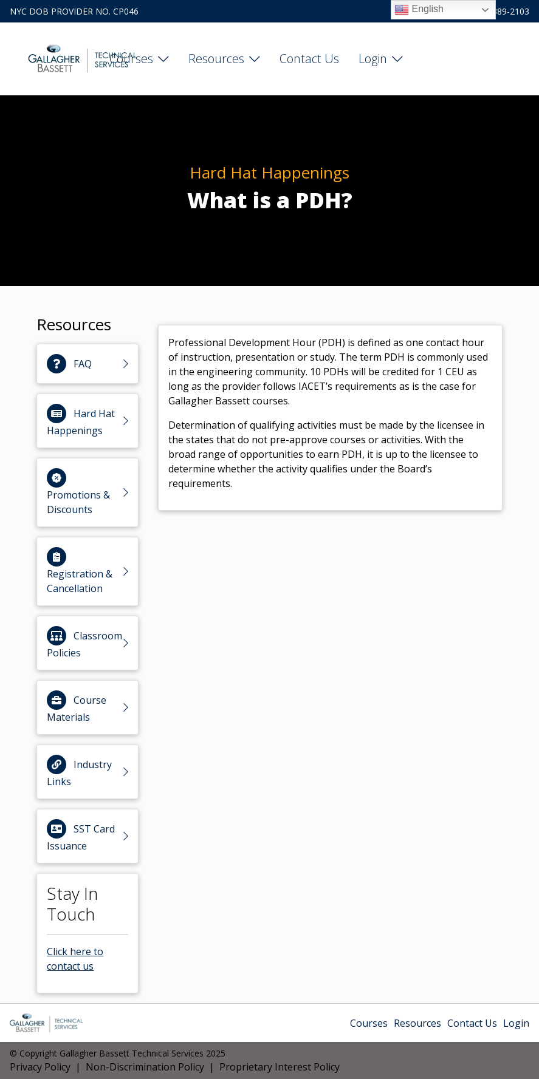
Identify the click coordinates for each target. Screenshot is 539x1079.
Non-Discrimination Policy (145, 1067)
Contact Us (309, 58)
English (419, 9)
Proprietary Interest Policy (279, 1067)
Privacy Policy (40, 1067)
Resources (216, 58)
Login (373, 58)
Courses (131, 58)
